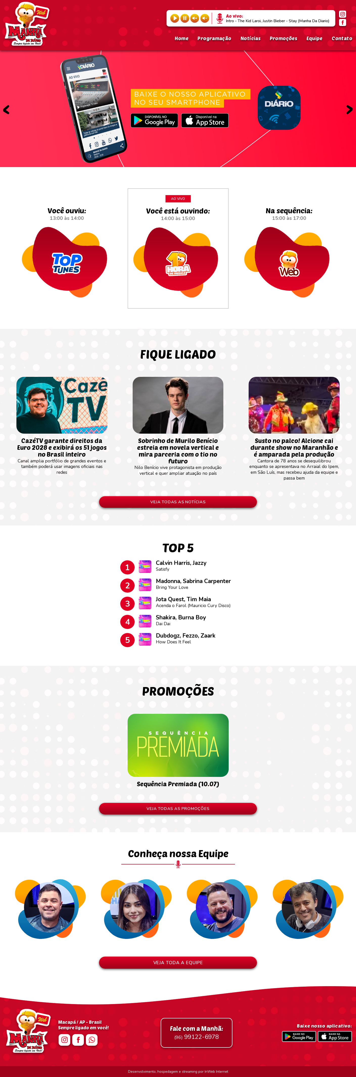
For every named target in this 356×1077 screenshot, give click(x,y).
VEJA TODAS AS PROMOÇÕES (178, 808)
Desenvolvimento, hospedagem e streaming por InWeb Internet (178, 1071)
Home (181, 38)
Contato (342, 38)
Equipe (314, 38)
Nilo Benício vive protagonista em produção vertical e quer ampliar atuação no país (178, 454)
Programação (214, 38)
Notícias (250, 38)
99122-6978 (196, 1033)
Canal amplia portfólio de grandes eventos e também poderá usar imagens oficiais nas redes (61, 453)
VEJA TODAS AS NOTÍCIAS (178, 502)
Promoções (283, 38)
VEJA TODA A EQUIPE (178, 963)
